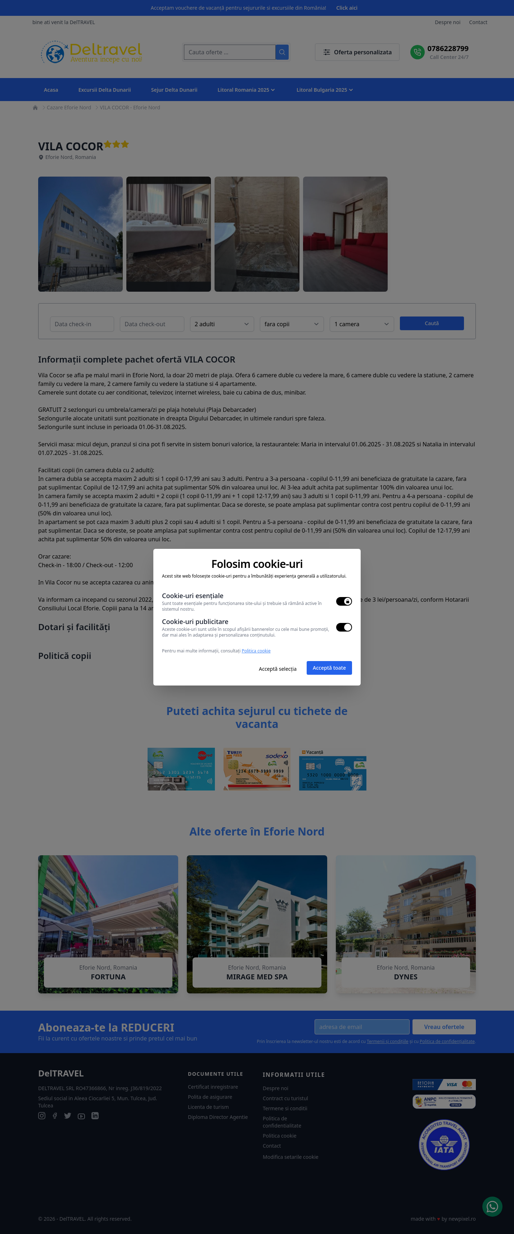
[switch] (344, 601)
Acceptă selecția (278, 668)
